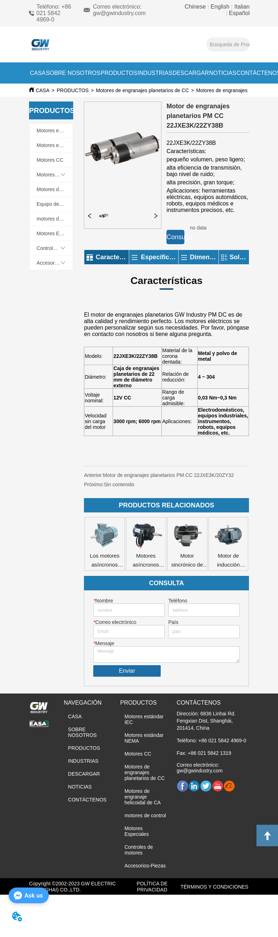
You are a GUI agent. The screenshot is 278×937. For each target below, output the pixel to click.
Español (238, 13)
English (220, 7)
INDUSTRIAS (154, 73)
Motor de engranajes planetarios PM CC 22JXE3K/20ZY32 (168, 475)
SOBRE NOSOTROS (73, 73)
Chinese (196, 7)
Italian (241, 7)
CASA (38, 73)
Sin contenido (119, 484)
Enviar (127, 671)
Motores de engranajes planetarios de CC (142, 90)
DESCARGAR (191, 73)
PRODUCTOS (118, 73)
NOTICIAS (222, 73)
